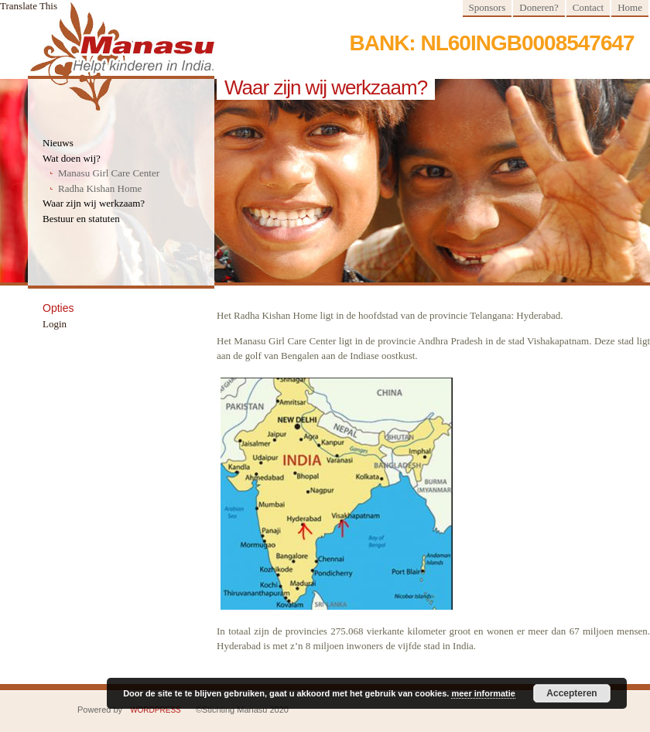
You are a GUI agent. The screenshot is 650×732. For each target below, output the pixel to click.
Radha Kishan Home (100, 188)
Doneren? (539, 7)
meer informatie (483, 693)
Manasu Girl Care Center (108, 173)
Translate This (28, 6)
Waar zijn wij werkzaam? (94, 203)
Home (630, 7)
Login (55, 324)
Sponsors (487, 7)
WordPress (155, 710)
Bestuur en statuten (81, 218)
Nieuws (58, 143)
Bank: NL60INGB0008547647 (499, 43)
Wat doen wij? (72, 158)
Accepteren (571, 693)
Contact (588, 7)
